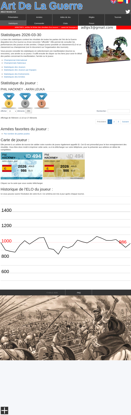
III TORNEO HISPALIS (14, 146)
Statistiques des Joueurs (14, 67)
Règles (92, 17)
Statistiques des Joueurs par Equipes (20, 70)
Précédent (101, 176)
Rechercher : (113, 111)
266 (98, 165)
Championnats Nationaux (15, 63)
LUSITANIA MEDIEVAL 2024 (16, 150)
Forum (91, 23)
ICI (60, 27)
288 (98, 160)
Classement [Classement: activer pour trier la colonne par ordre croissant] (74, 117)
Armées (39, 17)
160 (98, 127)
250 (98, 131)
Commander (39, 23)
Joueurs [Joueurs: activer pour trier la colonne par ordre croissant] (88, 117)
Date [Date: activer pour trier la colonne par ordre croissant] (49, 117)
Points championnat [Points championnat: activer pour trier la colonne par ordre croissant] (116, 117)
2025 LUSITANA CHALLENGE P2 (18, 131)
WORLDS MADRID (12, 136)
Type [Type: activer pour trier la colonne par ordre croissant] (61, 117)
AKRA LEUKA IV (11, 155)
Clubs (65, 23)
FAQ (79, 347)
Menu (4, 410)
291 (98, 141)
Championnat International (15, 60)
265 (98, 136)
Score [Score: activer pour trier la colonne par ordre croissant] (99, 117)
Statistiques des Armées (14, 77)
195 (98, 146)
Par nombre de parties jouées (17, 188)
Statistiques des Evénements (16, 74)
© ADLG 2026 (52, 347)
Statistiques (13, 23)
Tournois (117, 17)
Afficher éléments (13, 111)
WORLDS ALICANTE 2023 (15, 165)
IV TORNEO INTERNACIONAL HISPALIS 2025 (23, 127)
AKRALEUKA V (11, 141)
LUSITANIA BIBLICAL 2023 (15, 160)
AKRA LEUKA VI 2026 (13, 122)
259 (98, 122)
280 (98, 150)
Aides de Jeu (65, 17)
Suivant (125, 176)
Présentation (13, 17)
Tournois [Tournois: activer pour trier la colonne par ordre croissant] (5, 117)
